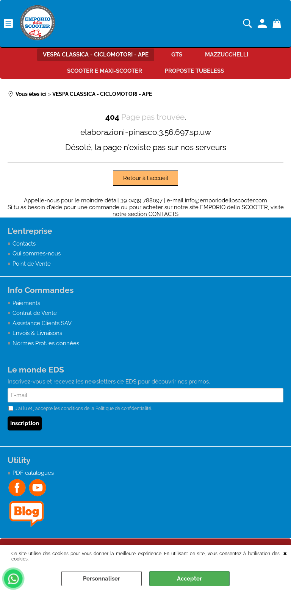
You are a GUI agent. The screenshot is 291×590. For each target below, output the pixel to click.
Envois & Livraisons (37, 333)
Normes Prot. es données (46, 343)
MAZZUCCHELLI (226, 54)
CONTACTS (163, 214)
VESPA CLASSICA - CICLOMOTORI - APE (96, 54)
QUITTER (285, 553)
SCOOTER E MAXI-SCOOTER (104, 70)
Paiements (26, 303)
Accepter (189, 578)
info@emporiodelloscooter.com (226, 200)
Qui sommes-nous (37, 253)
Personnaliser (101, 578)
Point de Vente (32, 263)
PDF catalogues (33, 472)
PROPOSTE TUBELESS (194, 70)
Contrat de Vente (35, 313)
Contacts (24, 243)
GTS (176, 54)
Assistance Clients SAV (42, 323)
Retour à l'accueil (145, 178)
